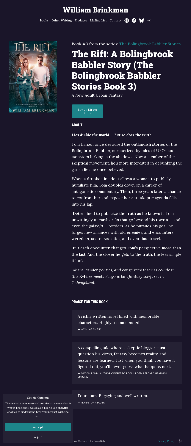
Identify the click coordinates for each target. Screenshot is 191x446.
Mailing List (98, 20)
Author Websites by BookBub (86, 441)
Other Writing (61, 20)
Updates (81, 20)
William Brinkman (95, 9)
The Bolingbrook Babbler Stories (150, 43)
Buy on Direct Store (87, 111)
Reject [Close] (38, 437)
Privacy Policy (166, 441)
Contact (115, 20)
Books (44, 20)
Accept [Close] (38, 427)
